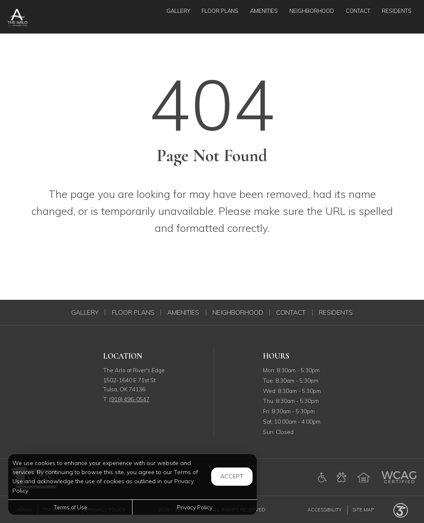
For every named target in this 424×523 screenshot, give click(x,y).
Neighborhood (237, 312)
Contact (291, 312)
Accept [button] (231, 476)
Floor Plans (133, 312)
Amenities (183, 312)
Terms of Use (70, 507)
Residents (336, 312)
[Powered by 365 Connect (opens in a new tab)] (400, 510)
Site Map (363, 510)
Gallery (85, 312)
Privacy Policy (194, 507)
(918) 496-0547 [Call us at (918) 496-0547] (129, 398)
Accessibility (325, 510)
